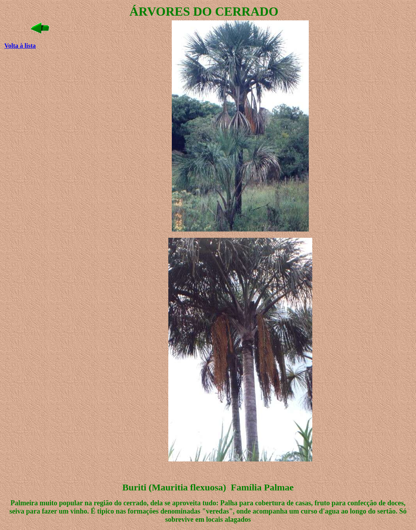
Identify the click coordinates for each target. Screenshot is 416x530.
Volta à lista (20, 45)
